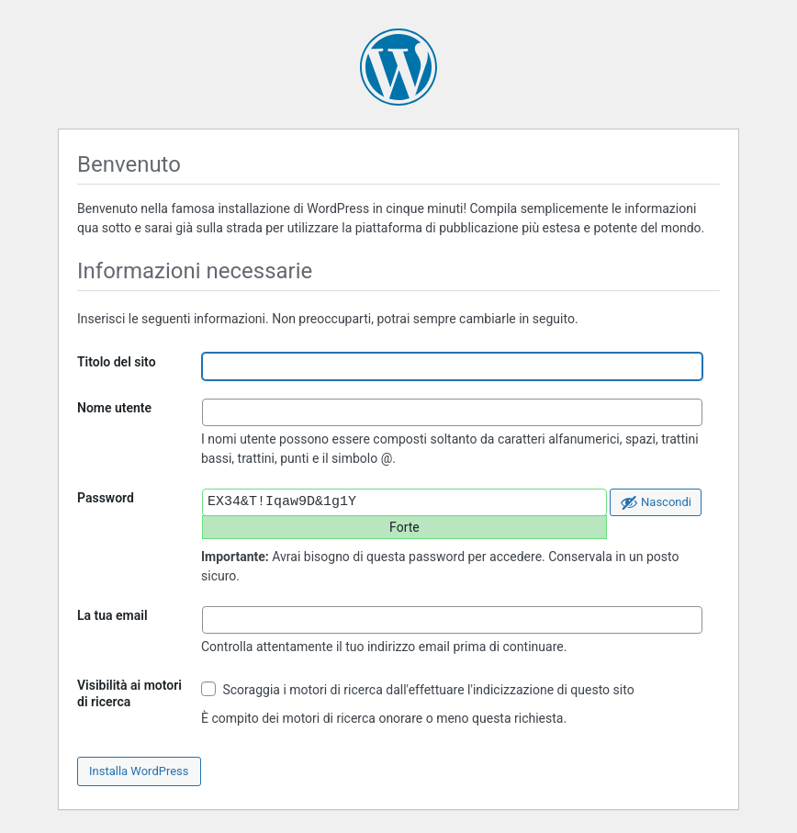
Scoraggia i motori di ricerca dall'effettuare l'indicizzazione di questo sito (417, 689)
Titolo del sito (116, 362)
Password (105, 497)
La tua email (112, 615)
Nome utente (114, 407)
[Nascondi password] (656, 502)
